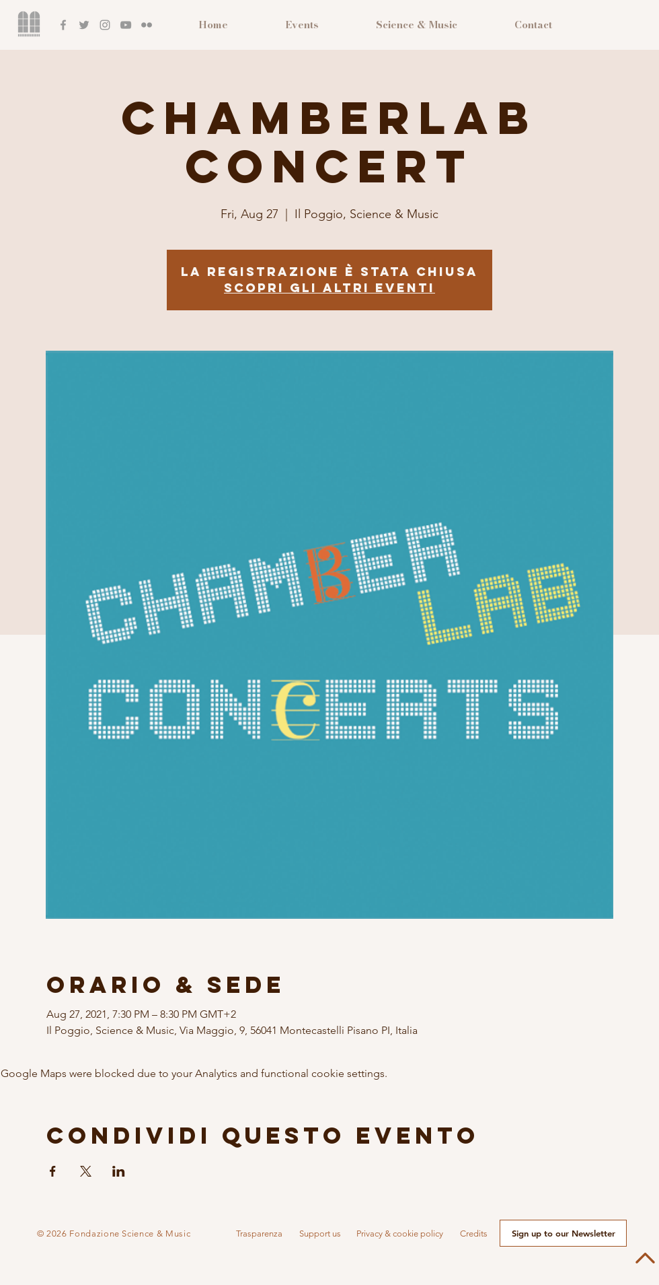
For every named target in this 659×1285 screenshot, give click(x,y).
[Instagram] (105, 25)
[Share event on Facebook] (52, 1171)
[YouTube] (125, 25)
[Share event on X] (85, 1171)
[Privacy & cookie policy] (399, 1233)
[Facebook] (63, 25)
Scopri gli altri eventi (329, 288)
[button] (259, 1233)
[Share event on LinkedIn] (118, 1171)
